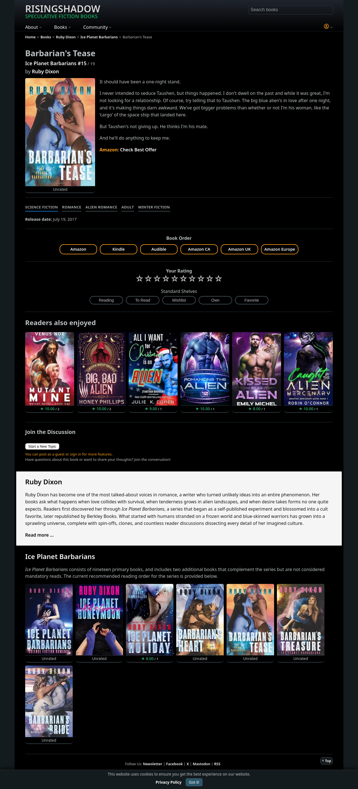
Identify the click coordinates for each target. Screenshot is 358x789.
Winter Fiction (154, 207)
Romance (71, 207)
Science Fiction (41, 207)
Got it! (194, 782)
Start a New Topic (42, 446)
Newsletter (152, 763)
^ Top (326, 760)
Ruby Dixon (45, 71)
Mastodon (201, 763)
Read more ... (39, 535)
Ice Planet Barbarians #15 (55, 63)
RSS (217, 763)
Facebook (174, 763)
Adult (127, 207)
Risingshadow (62, 11)
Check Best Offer (138, 150)
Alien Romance (101, 207)
